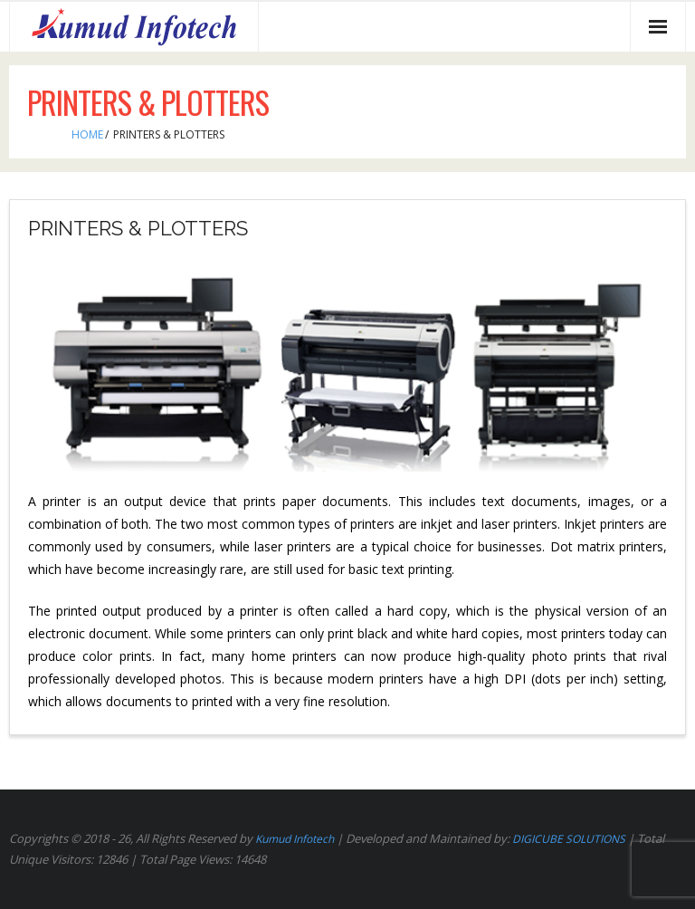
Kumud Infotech (294, 839)
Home (87, 134)
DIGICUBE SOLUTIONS (568, 839)
